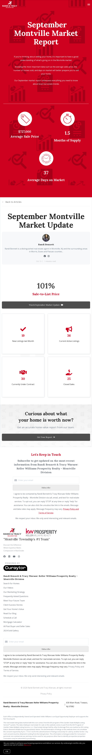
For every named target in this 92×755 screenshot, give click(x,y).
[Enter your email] (48, 480)
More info (27, 745)
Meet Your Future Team (14, 600)
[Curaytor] (15, 570)
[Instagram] (19, 556)
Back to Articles (13, 201)
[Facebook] (4, 556)
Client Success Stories (13, 605)
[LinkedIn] (9, 556)
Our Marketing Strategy (14, 592)
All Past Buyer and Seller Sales (16, 626)
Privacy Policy (46, 693)
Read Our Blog (9, 613)
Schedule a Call (10, 617)
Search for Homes (11, 583)
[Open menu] (88, 5)
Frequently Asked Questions (15, 596)
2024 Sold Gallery (11, 630)
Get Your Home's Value (13, 609)
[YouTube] (14, 556)
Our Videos (8, 587)
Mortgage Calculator (12, 622)
